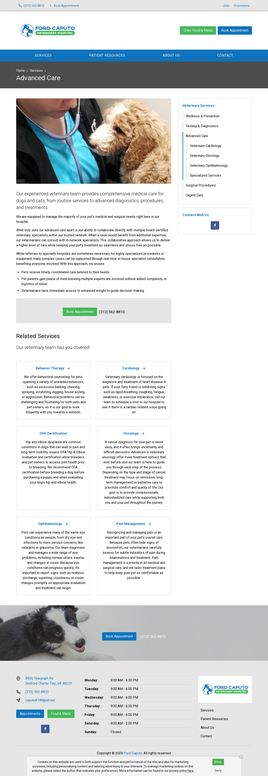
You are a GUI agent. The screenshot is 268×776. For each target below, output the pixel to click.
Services (43, 55)
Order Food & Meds (197, 30)
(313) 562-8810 (112, 312)
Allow (218, 762)
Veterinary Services (199, 106)
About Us (171, 55)
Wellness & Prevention (203, 116)
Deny (218, 770)
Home (20, 71)
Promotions (242, 5)
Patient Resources (107, 55)
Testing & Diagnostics (202, 126)
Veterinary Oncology (205, 156)
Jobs (226, 5)
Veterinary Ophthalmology (209, 166)
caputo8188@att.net (40, 700)
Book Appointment (234, 30)
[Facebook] (215, 225)
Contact (225, 55)
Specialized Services (205, 175)
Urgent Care (194, 195)
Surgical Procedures (201, 185)
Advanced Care (197, 136)
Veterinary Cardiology (205, 146)
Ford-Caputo (133, 753)
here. (191, 770)
